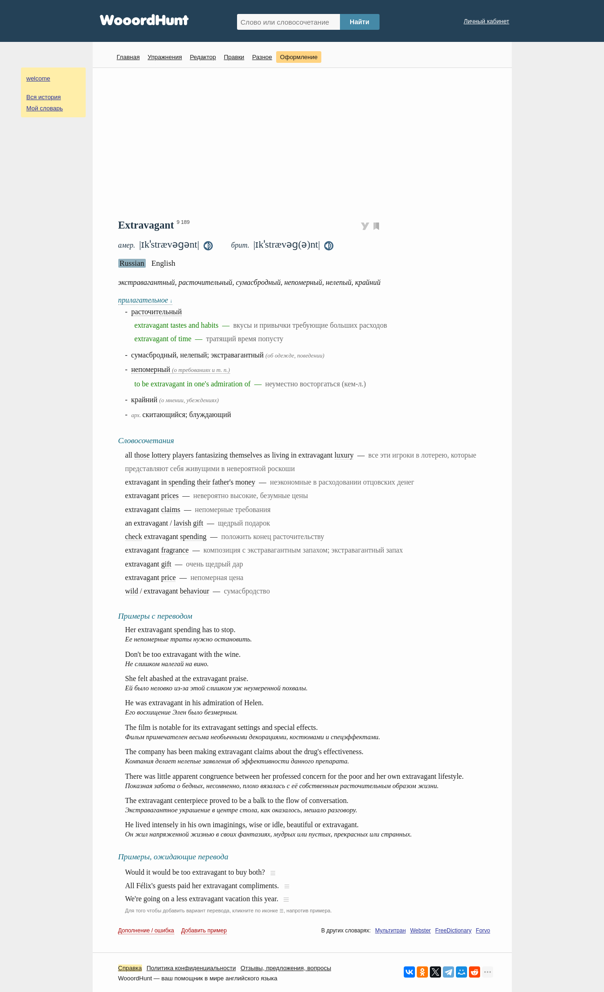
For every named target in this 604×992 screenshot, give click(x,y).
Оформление (299, 57)
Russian (132, 263)
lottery (160, 455)
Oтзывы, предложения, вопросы (286, 968)
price (168, 577)
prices (170, 495)
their (203, 482)
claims (170, 509)
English (163, 263)
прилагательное (145, 300)
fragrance (175, 550)
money (245, 482)
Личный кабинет (486, 21)
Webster (420, 930)
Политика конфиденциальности (191, 968)
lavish (182, 523)
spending (182, 482)
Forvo (483, 930)
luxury (343, 455)
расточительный (156, 312)
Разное (262, 57)
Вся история (44, 97)
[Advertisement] (305, 142)
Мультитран (390, 930)
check (134, 536)
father (221, 482)
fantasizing (212, 455)
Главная (128, 57)
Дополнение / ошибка (146, 930)
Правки (234, 57)
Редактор (203, 57)
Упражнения (165, 57)
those (141, 455)
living (280, 455)
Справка (130, 968)
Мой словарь (45, 108)
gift (198, 523)
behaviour (194, 591)
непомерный (180, 369)
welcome (38, 78)
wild (131, 591)
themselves (246, 455)
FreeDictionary (453, 930)
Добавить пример (204, 930)
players (182, 455)
